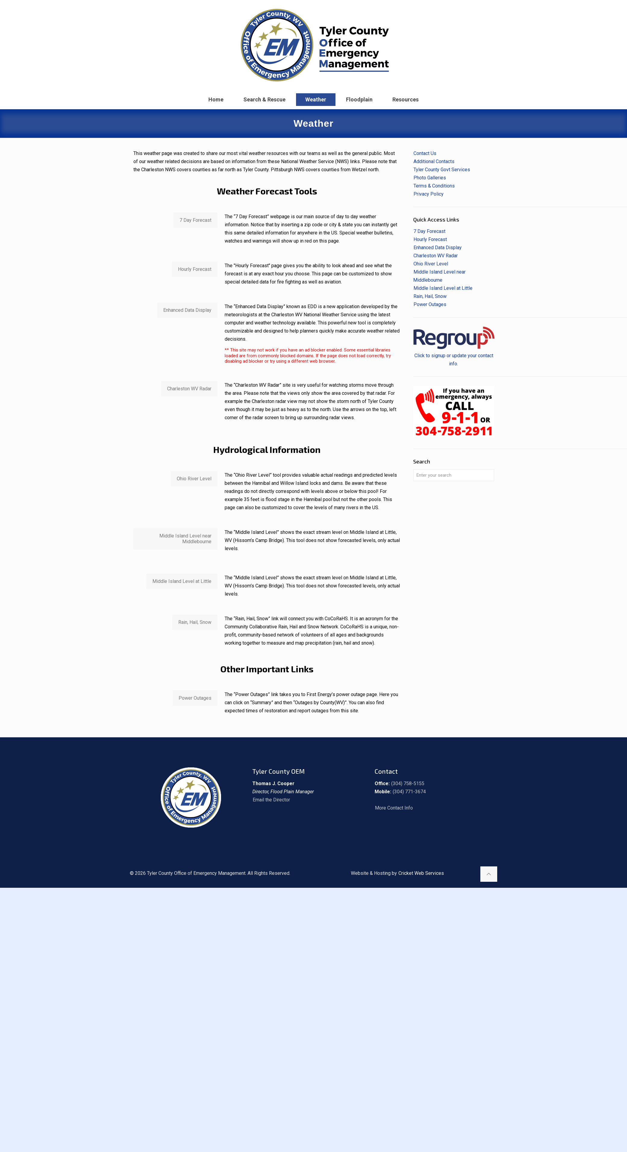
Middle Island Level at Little (443, 288)
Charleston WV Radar (435, 256)
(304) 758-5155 (407, 783)
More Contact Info (394, 808)
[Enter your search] (453, 475)
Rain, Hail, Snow (430, 296)
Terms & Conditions (434, 186)
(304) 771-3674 (409, 791)
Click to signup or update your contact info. (453, 355)
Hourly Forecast (430, 239)
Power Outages (429, 304)
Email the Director (271, 800)
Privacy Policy (428, 194)
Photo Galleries (429, 178)
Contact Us (424, 153)
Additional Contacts (433, 161)
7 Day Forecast (429, 231)
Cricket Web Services (421, 873)
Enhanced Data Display (437, 247)
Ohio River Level (430, 264)
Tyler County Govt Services (441, 169)
